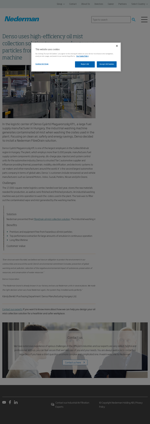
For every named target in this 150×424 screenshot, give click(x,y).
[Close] (117, 46)
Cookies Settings (41, 64)
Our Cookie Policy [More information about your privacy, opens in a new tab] (82, 56)
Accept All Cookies (106, 64)
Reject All (85, 64)
